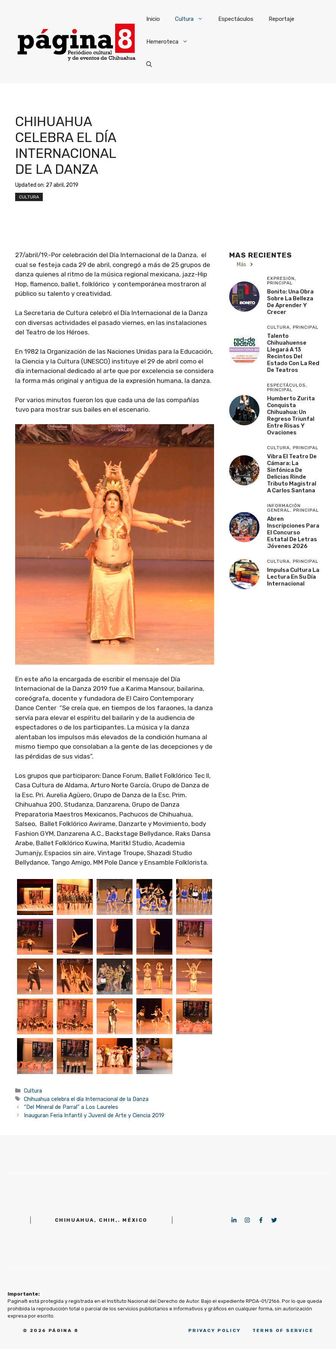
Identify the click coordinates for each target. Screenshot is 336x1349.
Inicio (153, 19)
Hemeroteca (170, 41)
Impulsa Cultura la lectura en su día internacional (293, 577)
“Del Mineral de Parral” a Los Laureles (71, 1107)
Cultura (193, 19)
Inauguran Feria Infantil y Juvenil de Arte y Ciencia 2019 (94, 1115)
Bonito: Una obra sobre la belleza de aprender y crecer (290, 301)
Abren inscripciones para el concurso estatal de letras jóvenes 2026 (293, 532)
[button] (149, 64)
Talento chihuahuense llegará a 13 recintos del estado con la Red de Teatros (293, 353)
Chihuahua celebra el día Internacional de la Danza (86, 1099)
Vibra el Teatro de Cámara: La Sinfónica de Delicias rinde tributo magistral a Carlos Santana (292, 473)
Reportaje (281, 19)
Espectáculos (235, 19)
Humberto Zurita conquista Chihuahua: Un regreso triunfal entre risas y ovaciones (291, 415)
